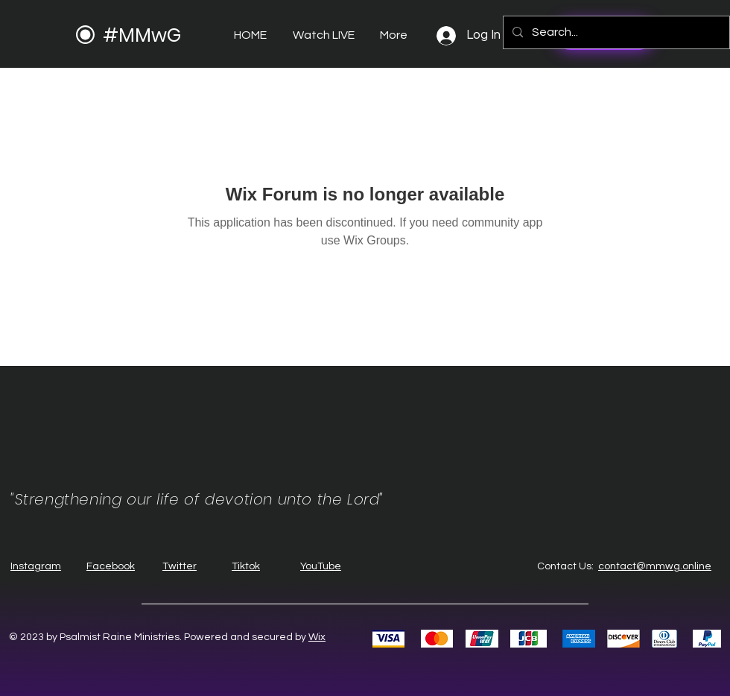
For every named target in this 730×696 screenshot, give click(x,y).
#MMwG (142, 35)
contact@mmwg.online (654, 566)
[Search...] (615, 32)
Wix (317, 637)
